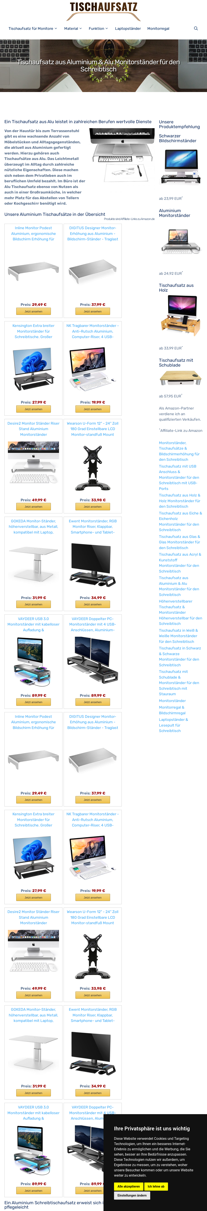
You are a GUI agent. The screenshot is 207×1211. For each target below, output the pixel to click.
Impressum (44, 1204)
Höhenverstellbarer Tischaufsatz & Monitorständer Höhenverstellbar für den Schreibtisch (180, 612)
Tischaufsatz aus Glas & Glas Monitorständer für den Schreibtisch (179, 542)
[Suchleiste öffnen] (197, 28)
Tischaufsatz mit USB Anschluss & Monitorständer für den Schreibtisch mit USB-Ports (179, 477)
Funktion (101, 28)
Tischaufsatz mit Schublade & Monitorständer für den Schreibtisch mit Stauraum (179, 682)
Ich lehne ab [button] (156, 1186)
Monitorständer (172, 701)
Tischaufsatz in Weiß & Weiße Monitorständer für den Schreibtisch (178, 636)
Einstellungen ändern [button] (132, 1195)
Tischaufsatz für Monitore (35, 28)
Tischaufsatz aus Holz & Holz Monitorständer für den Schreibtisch (179, 501)
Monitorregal (158, 28)
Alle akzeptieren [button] (129, 1186)
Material (75, 28)
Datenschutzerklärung (72, 1204)
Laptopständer (128, 28)
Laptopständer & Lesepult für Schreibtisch (173, 725)
